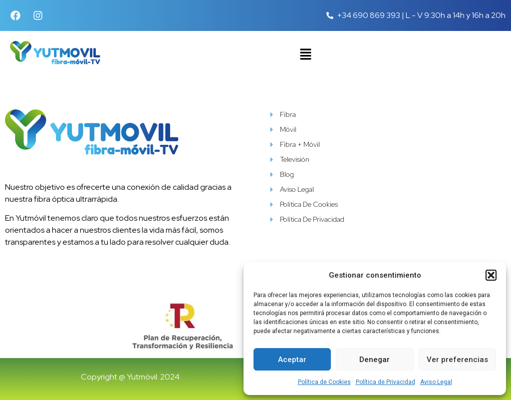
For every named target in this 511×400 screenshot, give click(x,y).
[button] (491, 275)
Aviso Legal (436, 382)
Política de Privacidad (385, 382)
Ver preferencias (457, 359)
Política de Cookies (324, 382)
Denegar (374, 359)
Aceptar (292, 359)
